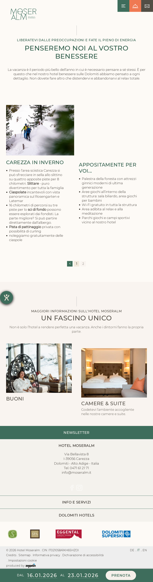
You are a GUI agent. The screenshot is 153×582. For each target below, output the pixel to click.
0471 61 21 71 (79, 468)
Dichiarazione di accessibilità (82, 555)
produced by (21, 565)
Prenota (121, 575)
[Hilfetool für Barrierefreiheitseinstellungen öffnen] (6, 297)
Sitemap (25, 555)
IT (138, 550)
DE (132, 550)
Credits (11, 555)
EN (145, 550)
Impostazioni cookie (22, 560)
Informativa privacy (46, 555)
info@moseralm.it (76, 472)
